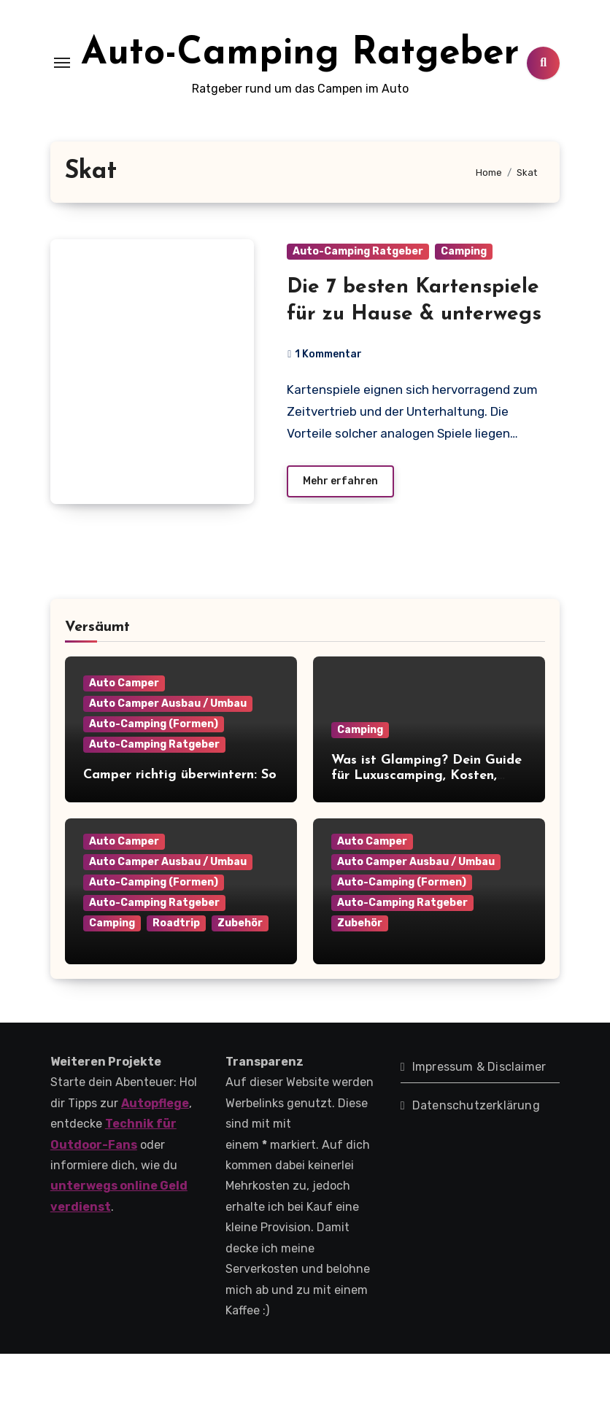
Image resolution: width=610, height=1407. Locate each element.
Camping (464, 304)
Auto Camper (124, 736)
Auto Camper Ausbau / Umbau (168, 757)
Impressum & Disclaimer (479, 1119)
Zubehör (240, 975)
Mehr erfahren (340, 533)
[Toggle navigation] (62, 89)
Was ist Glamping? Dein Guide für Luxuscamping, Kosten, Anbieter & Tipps (426, 829)
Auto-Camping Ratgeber (358, 304)
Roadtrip (176, 975)
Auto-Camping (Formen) (153, 777)
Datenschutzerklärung (476, 1158)
